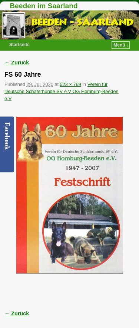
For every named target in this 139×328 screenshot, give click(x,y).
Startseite (19, 44)
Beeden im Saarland (43, 6)
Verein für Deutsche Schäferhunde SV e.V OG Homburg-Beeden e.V (61, 91)
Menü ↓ (121, 45)
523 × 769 (70, 84)
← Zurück (16, 63)
